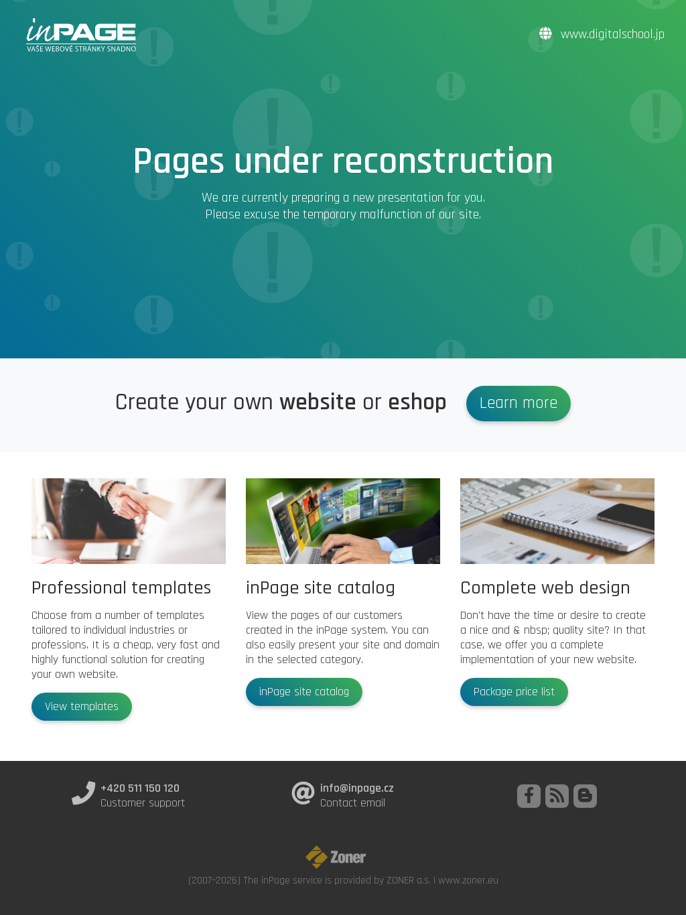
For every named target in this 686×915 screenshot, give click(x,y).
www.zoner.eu (468, 880)
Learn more (518, 403)
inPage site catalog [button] (304, 692)
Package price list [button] (514, 692)
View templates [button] (82, 706)
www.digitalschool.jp (602, 34)
